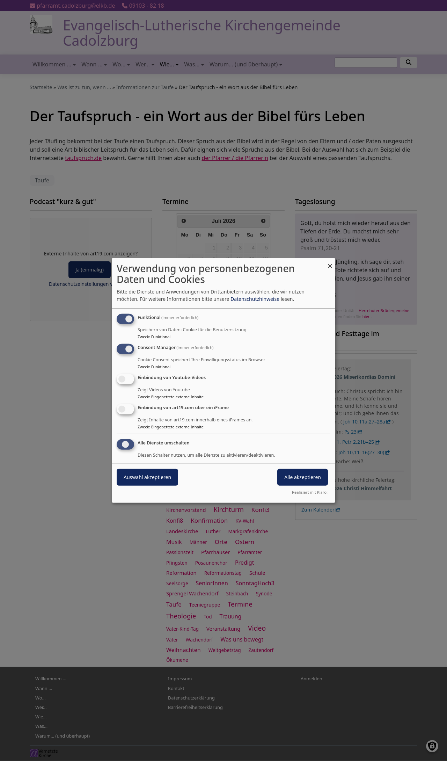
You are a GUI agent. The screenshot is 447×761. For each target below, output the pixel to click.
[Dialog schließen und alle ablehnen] (330, 262)
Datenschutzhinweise (254, 299)
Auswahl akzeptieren (147, 476)
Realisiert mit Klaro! (310, 492)
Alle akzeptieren (302, 476)
